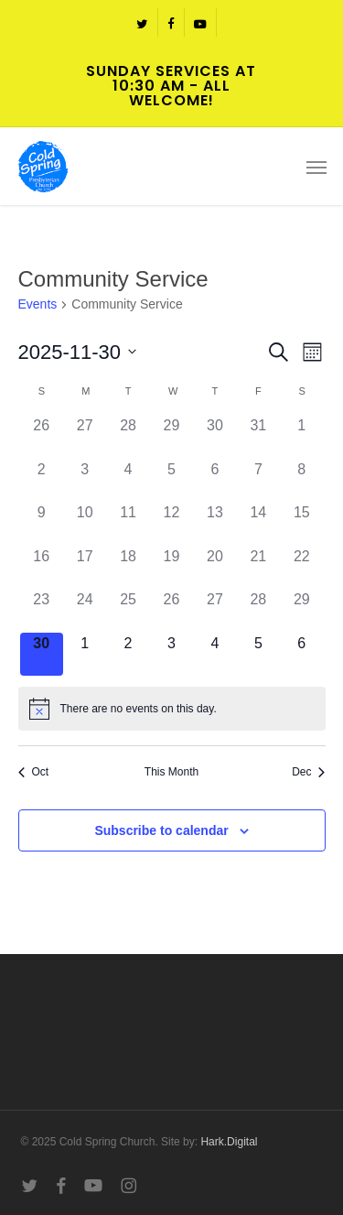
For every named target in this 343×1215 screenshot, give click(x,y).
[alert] (172, 709)
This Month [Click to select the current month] (171, 771)
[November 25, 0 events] (127, 610)
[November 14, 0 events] (258, 523)
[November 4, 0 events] (127, 480)
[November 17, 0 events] (84, 567)
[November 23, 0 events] (41, 610)
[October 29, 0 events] (171, 436)
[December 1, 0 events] (84, 654)
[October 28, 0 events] (127, 436)
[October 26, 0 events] (41, 436)
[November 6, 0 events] (214, 480)
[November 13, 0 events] (214, 523)
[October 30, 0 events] (214, 436)
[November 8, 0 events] (301, 480)
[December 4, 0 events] (214, 654)
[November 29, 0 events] (301, 610)
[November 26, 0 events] (171, 610)
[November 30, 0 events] (41, 654)
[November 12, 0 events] (171, 523)
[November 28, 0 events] (258, 610)
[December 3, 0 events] (171, 654)
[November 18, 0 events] (127, 567)
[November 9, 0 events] (41, 523)
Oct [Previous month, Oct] (33, 771)
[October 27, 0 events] (84, 436)
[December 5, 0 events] (258, 654)
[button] (316, 166)
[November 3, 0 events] (84, 480)
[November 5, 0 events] (171, 480)
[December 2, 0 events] (127, 654)
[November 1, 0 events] (301, 436)
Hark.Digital (228, 1141)
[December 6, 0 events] (301, 654)
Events (38, 304)
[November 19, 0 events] (171, 567)
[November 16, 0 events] (41, 567)
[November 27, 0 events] (214, 610)
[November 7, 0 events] (258, 480)
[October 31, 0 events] (258, 436)
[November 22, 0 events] (301, 567)
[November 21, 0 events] (258, 567)
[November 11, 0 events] (127, 523)
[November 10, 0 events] (84, 523)
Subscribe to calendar (161, 830)
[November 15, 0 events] (301, 523)
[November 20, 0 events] (214, 567)
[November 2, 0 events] (41, 480)
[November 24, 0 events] (84, 610)
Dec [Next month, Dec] (308, 771)
